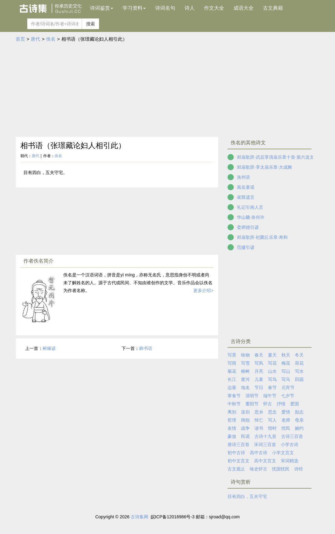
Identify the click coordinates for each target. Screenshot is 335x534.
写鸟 (272, 379)
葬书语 (145, 348)
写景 (232, 354)
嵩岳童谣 (245, 187)
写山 (285, 371)
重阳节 (252, 403)
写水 (299, 371)
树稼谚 (49, 348)
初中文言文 (238, 460)
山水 (272, 371)
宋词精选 (289, 460)
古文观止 (236, 468)
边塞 (232, 387)
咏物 (245, 354)
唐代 (35, 39)
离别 (232, 411)
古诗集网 (139, 516)
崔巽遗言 (245, 197)
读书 (258, 428)
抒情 (281, 403)
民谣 (245, 436)
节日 (258, 387)
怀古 (267, 403)
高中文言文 (265, 460)
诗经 (298, 468)
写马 (285, 379)
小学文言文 (283, 452)
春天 (258, 354)
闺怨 (245, 420)
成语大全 (243, 8)
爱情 (285, 411)
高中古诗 (258, 452)
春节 (272, 387)
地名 (245, 387)
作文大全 (214, 8)
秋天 (285, 354)
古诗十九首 (265, 436)
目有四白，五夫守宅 (247, 496)
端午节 (269, 395)
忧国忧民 (281, 468)
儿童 (258, 379)
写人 (272, 420)
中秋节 (234, 403)
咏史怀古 (258, 468)
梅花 (285, 363)
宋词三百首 (265, 444)
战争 (245, 428)
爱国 (294, 403)
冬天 (299, 354)
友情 (232, 428)
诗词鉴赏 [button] (101, 8)
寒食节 (234, 395)
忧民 (285, 428)
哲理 (232, 420)
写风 (258, 363)
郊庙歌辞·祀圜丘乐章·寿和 (262, 237)
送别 (245, 411)
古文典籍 (273, 8)
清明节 (252, 395)
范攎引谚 (245, 247)
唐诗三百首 (238, 444)
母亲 (299, 420)
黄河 (245, 379)
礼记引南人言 (250, 207)
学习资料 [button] (134, 8)
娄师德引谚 (248, 227)
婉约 (299, 428)
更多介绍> (203, 290)
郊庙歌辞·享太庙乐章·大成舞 (264, 167)
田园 (299, 379)
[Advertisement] (167, 90)
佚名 (50, 39)
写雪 (245, 363)
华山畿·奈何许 (250, 217)
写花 (272, 363)
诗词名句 (165, 8)
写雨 (232, 363)
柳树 (245, 371)
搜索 (90, 23)
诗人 (190, 8)
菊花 (232, 371)
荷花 (299, 363)
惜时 (272, 428)
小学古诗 (289, 444)
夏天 (272, 354)
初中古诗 (236, 452)
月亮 (258, 371)
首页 (20, 39)
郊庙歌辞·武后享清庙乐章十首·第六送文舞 (277, 157)
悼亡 (258, 420)
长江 (232, 379)
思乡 (258, 411)
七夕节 (287, 395)
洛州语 (243, 177)
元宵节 (288, 387)
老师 (285, 420)
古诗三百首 (292, 436)
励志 (299, 411)
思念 (272, 411)
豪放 (232, 436)
